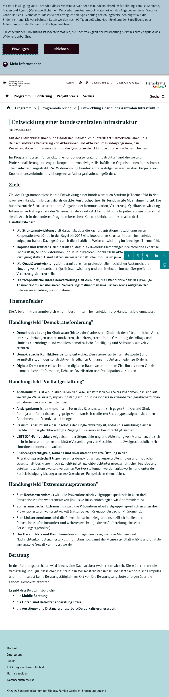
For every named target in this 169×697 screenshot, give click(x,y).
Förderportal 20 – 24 (102, 82)
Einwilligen (20, 49)
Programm (22, 96)
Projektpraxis (67, 96)
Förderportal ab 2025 (127, 82)
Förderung (43, 96)
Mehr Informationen (25, 63)
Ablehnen (61, 49)
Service (88, 96)
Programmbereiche (56, 108)
